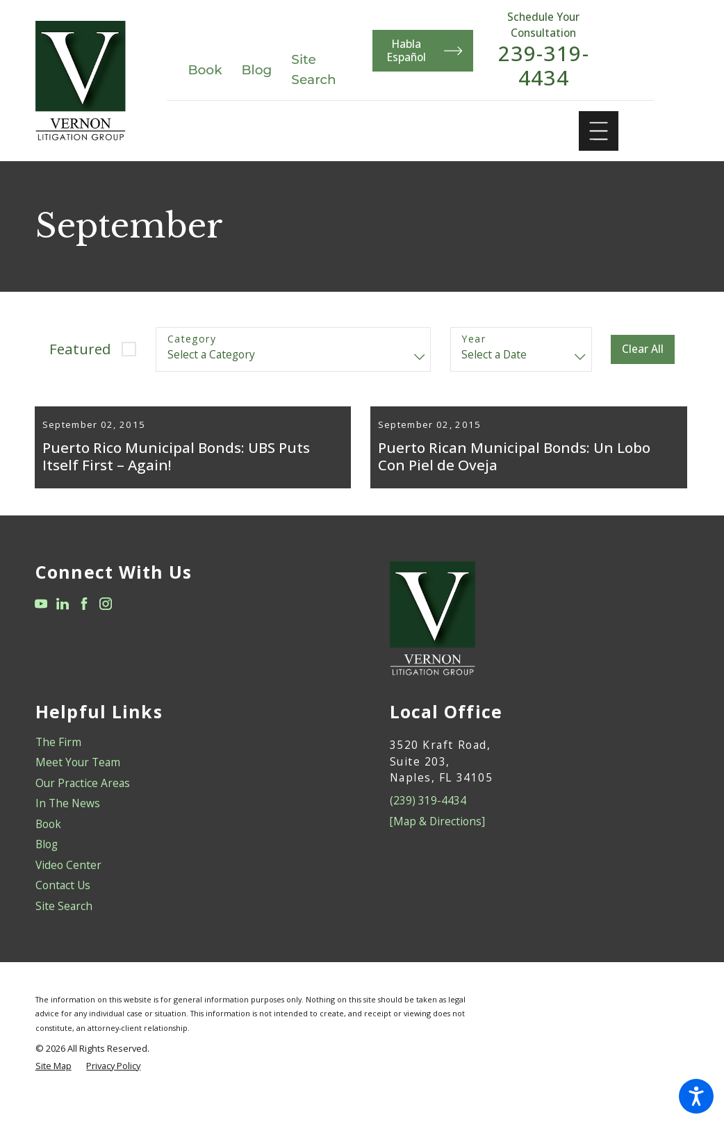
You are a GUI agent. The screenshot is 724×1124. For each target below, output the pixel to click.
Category (191, 339)
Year (473, 339)
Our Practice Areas (82, 802)
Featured (80, 348)
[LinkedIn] (62, 623)
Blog (257, 70)
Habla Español (425, 50)
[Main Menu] (598, 131)
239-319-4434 (544, 66)
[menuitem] (185, 762)
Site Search (63, 925)
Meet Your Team (77, 782)
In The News (67, 823)
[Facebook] (84, 623)
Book (205, 70)
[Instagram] (105, 623)
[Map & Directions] (437, 840)
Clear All (643, 348)
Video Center (68, 884)
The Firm (58, 761)
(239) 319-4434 (428, 820)
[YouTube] (41, 623)
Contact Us (62, 905)
